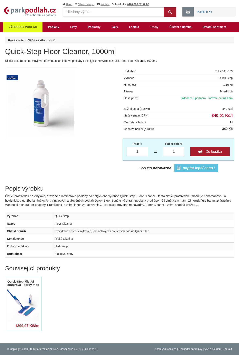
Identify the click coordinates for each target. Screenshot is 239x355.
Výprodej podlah (23, 27)
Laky (115, 27)
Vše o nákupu (86, 4)
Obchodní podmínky (190, 349)
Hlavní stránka (15, 40)
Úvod (69, 4)
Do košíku (210, 152)
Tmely (154, 27)
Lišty (73, 27)
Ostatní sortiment (214, 27)
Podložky (94, 27)
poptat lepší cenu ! (196, 168)
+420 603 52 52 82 (138, 4)
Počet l (137, 143)
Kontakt (105, 4)
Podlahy (53, 27)
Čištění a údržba (180, 27)
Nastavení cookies (165, 349)
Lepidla (134, 27)
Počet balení (173, 143)
